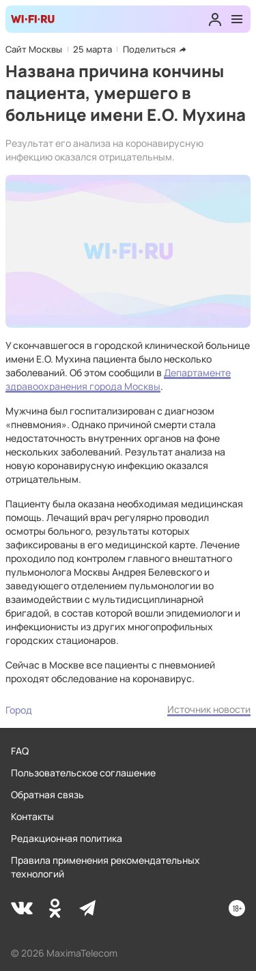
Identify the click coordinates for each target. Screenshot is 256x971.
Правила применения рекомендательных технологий (105, 867)
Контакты (32, 816)
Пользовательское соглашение (83, 772)
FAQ (20, 750)
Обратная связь (47, 794)
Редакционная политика (66, 838)
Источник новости (209, 709)
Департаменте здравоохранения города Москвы (118, 379)
